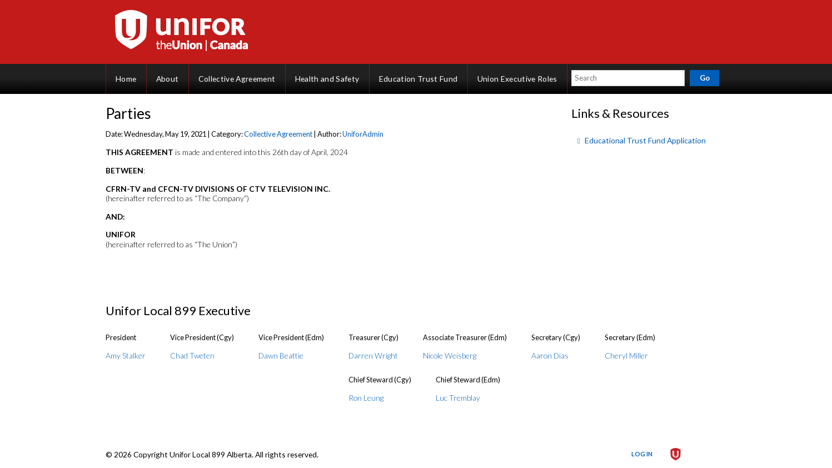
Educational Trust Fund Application (645, 140)
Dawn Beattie (280, 355)
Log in (641, 453)
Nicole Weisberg (449, 355)
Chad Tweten (192, 355)
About (167, 78)
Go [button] (705, 77)
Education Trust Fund (418, 78)
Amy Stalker (126, 355)
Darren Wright (373, 355)
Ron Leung (365, 397)
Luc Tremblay (458, 397)
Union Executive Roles (517, 78)
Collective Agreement (237, 78)
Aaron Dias (550, 355)
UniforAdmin (362, 134)
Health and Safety (327, 78)
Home (126, 78)
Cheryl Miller (626, 355)
